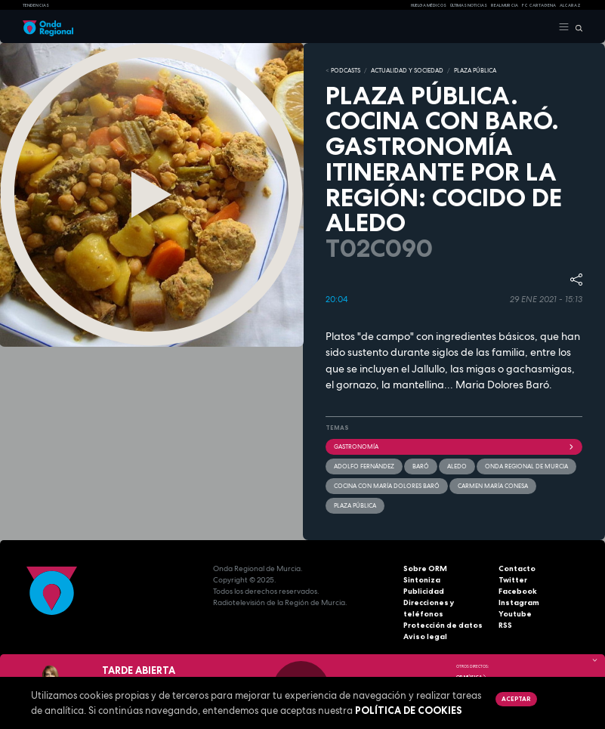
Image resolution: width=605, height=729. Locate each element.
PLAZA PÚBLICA (475, 70)
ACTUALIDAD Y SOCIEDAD (407, 70)
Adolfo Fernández (364, 466)
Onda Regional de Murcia (526, 466)
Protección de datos (443, 625)
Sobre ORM (425, 568)
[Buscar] (576, 27)
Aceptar (516, 699)
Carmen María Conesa (493, 486)
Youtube (515, 614)
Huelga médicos (428, 5)
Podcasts (345, 70)
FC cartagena (539, 5)
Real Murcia (504, 5)
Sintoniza (421, 580)
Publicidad (423, 591)
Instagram (519, 602)
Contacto (517, 568)
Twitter (513, 580)
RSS (505, 625)
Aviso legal (425, 636)
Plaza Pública (355, 505)
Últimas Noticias (468, 5)
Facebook (518, 591)
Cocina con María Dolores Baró (387, 486)
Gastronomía (454, 446)
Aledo (457, 466)
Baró (420, 466)
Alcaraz (570, 5)
